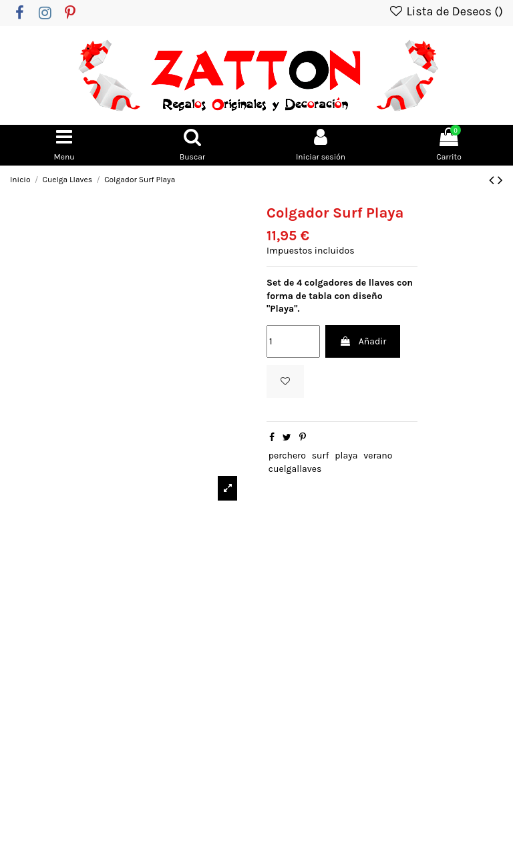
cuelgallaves (295, 471)
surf (320, 459)
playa (346, 459)
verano (377, 459)
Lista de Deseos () (445, 11)
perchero (287, 459)
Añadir (362, 344)
